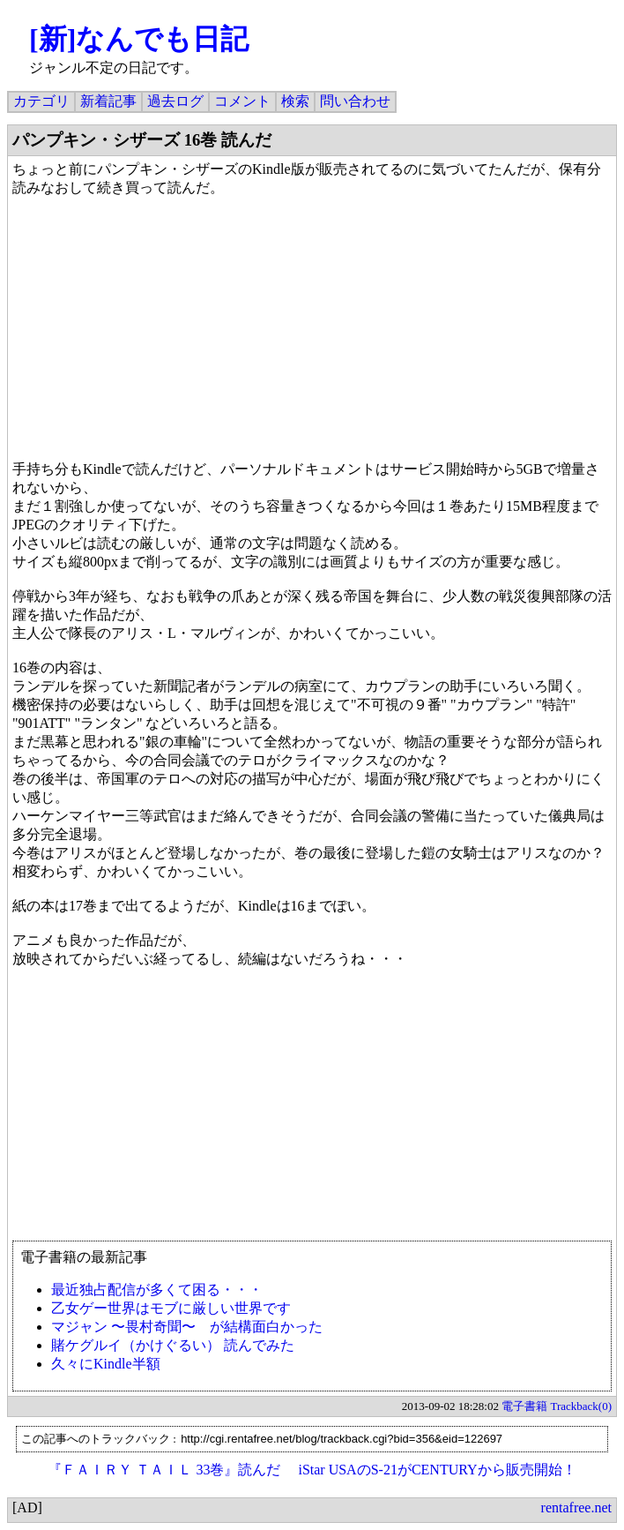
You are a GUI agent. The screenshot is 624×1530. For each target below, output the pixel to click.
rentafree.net (576, 1507)
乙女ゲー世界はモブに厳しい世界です (171, 1308)
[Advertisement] (312, 1112)
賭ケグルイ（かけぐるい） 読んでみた (172, 1345)
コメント (242, 101)
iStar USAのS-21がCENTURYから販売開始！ (437, 1469)
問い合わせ (355, 101)
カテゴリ (41, 101)
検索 (295, 101)
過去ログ (175, 101)
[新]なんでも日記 (139, 39)
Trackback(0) (581, 1406)
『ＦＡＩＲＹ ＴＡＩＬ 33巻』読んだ (164, 1469)
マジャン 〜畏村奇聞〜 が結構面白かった (187, 1326)
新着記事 (108, 101)
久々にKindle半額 (105, 1363)
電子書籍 (524, 1406)
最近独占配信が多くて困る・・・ (157, 1289)
